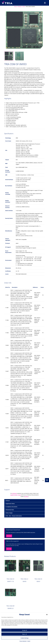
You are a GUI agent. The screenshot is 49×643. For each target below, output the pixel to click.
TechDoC (26, 496)
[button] (47, 614)
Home (15, 6)
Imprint (28, 641)
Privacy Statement (23, 641)
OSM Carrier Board (9, 608)
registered (14, 493)
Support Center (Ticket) (15, 495)
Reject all (24, 634)
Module (19, 6)
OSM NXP (17, 608)
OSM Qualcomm (25, 608)
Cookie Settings (24, 638)
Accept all (24, 630)
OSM (23, 6)
